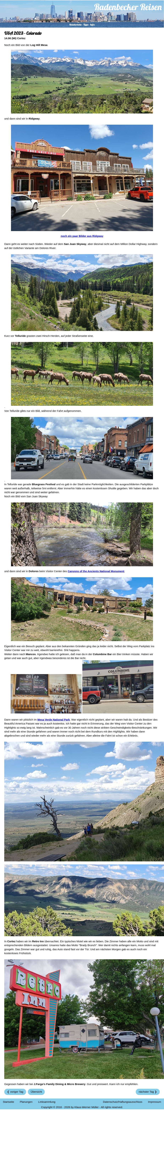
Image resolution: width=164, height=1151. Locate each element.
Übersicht (36, 1091)
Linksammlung (46, 1101)
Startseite (8, 1101)
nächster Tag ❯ (148, 1091)
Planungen (26, 1101)
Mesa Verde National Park (53, 719)
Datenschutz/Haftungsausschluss (122, 1101)
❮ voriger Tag (15, 1091)
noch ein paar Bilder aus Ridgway (82, 235)
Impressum (154, 1101)
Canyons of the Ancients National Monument (96, 571)
